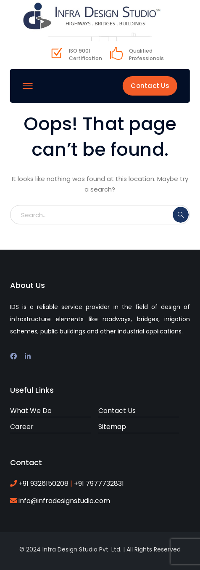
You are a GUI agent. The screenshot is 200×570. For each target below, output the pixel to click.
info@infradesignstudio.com (64, 501)
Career (22, 426)
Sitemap (112, 426)
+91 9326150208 (44, 483)
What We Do (31, 411)
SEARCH (181, 215)
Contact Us (150, 85)
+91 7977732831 (98, 483)
